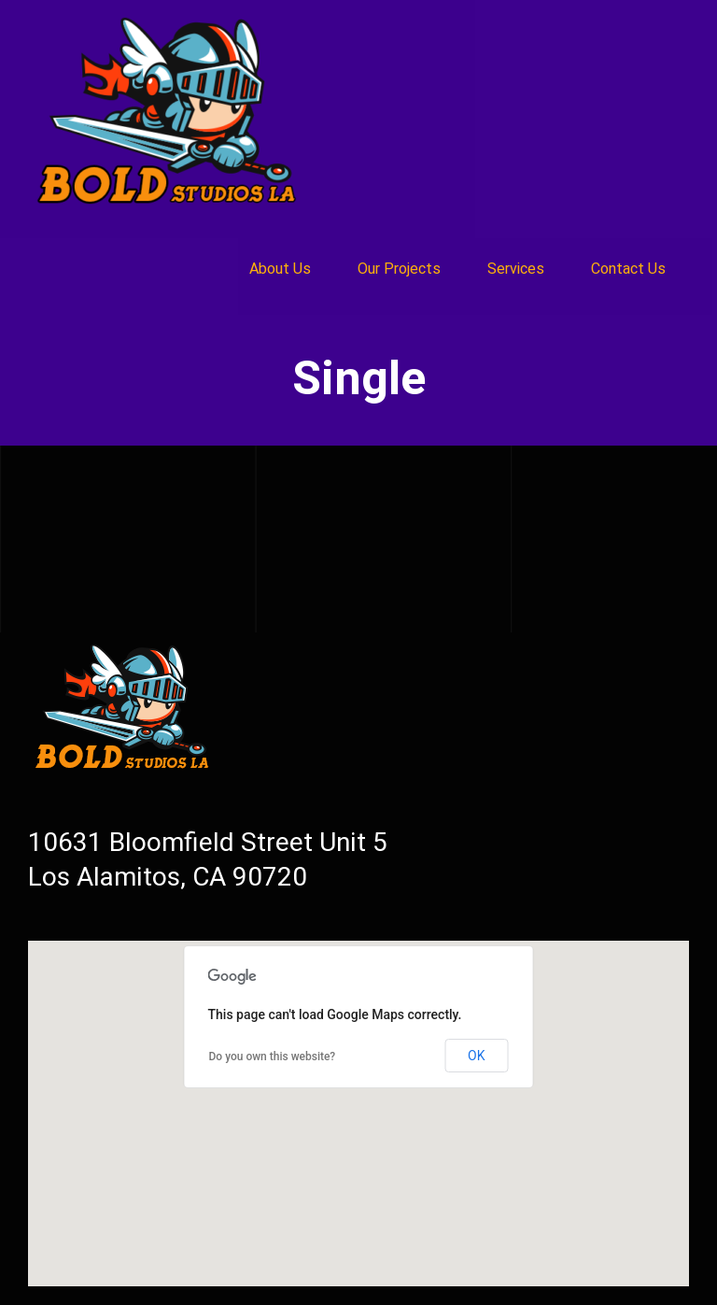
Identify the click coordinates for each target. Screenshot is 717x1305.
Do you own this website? (272, 1056)
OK (476, 1055)
